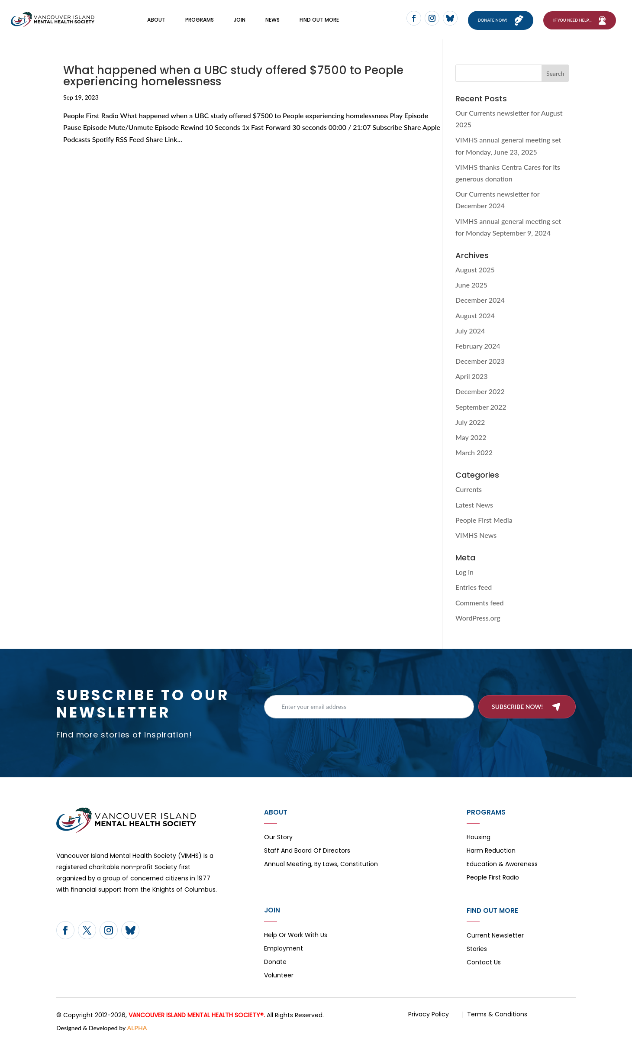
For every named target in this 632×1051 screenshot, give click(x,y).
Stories (477, 960)
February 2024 (477, 356)
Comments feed (479, 613)
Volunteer (278, 986)
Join (239, 25)
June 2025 (471, 295)
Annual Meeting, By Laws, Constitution (321, 875)
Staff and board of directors (307, 862)
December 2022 (480, 402)
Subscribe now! (517, 717)
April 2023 (471, 387)
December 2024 (480, 311)
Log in (464, 583)
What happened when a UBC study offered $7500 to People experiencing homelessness (233, 86)
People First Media (484, 531)
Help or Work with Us (295, 946)
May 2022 (471, 448)
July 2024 (470, 341)
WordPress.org (477, 628)
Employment (283, 960)
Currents (468, 500)
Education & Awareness (502, 875)
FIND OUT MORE (319, 25)
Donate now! (496, 25)
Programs (199, 25)
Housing (478, 848)
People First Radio (493, 889)
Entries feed (473, 598)
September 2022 (480, 418)
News (272, 25)
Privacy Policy (428, 1025)
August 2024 (475, 326)
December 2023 (480, 372)
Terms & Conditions (497, 1025)
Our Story (278, 848)
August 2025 (475, 280)
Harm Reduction (491, 862)
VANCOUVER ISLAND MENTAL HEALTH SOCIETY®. (197, 1026)
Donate (275, 973)
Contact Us (484, 973)
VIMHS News (476, 546)
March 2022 (474, 463)
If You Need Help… (572, 25)
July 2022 (470, 433)
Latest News (474, 515)
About (156, 25)
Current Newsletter (495, 947)
